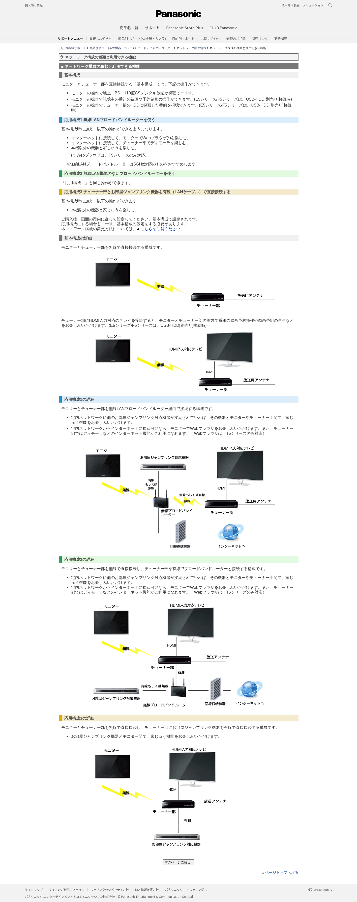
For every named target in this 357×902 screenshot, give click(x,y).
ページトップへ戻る (281, 873)
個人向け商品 (34, 5)
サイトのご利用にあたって (66, 889)
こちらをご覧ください (160, 228)
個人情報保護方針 (147, 889)
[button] (183, 38)
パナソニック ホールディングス (186, 889)
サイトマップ (34, 889)
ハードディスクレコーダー (155, 48)
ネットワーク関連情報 (191, 48)
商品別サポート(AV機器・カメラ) (111, 48)
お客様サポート (75, 48)
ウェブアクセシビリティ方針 (109, 889)
